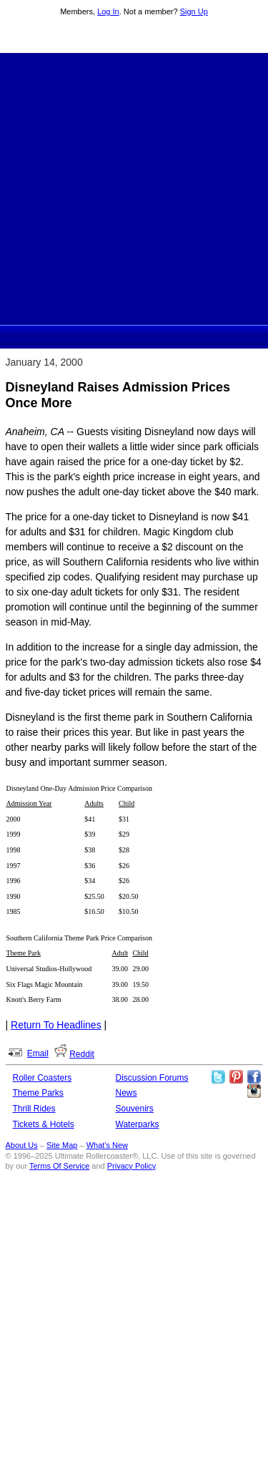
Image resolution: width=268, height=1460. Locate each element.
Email (38, 1053)
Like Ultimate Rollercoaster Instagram (254, 1091)
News (126, 1093)
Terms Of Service (59, 1166)
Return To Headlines (56, 1025)
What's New (107, 1145)
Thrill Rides (34, 1109)
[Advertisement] (134, 187)
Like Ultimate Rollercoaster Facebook (254, 1077)
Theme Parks (38, 1093)
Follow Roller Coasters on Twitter (218, 1077)
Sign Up (194, 11)
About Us (22, 1145)
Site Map (61, 1145)
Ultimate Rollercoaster (134, 36)
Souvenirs (135, 1109)
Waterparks (137, 1124)
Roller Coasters (42, 1078)
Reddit (81, 1054)
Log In (108, 11)
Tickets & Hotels (43, 1124)
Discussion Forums (152, 1078)
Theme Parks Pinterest (236, 1077)
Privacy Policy (131, 1166)
